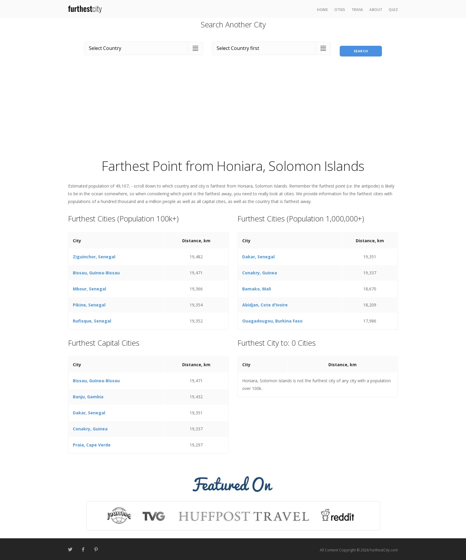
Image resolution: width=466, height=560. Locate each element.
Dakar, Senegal (258, 255)
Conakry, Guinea (259, 271)
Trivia (357, 9)
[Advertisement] (233, 111)
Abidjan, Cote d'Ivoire (265, 303)
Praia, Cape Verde (92, 443)
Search (360, 47)
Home (322, 9)
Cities (339, 9)
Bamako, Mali (256, 287)
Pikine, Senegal (89, 303)
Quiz (393, 9)
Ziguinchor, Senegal (94, 255)
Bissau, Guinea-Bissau (96, 271)
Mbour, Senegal (89, 287)
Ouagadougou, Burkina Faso (272, 319)
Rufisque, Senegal (92, 319)
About (375, 9)
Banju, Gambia (88, 395)
